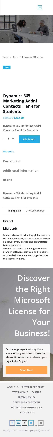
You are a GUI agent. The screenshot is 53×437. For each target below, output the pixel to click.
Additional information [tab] (20, 171)
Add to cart (29, 139)
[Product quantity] (8, 138)
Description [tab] (12, 161)
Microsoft (8, 151)
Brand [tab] (7, 180)
